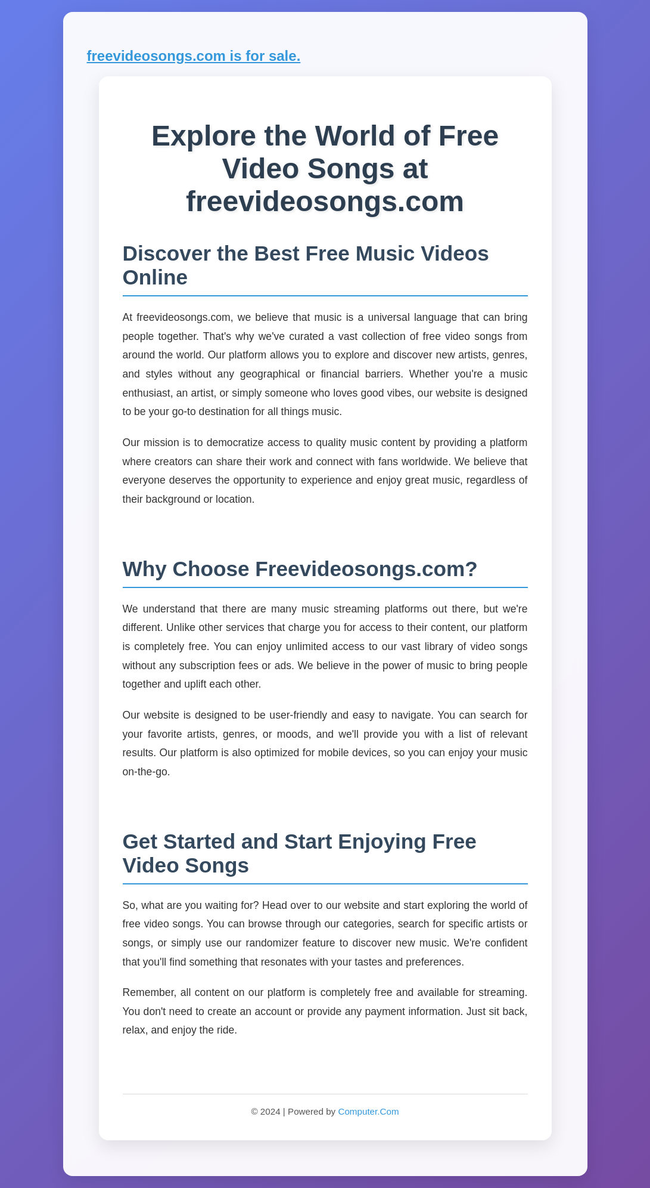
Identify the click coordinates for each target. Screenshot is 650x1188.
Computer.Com (368, 1111)
